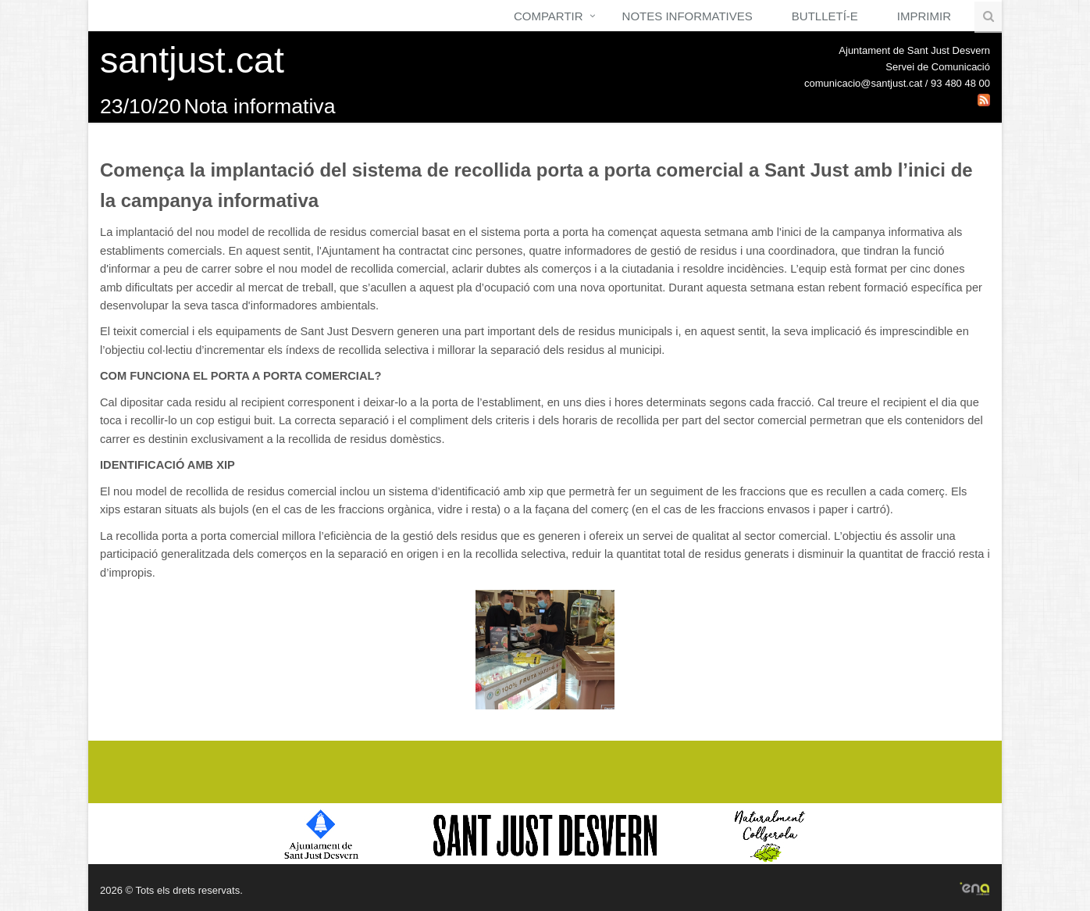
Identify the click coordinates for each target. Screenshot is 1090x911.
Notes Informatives (687, 16)
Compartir (548, 16)
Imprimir (924, 16)
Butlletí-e (825, 16)
